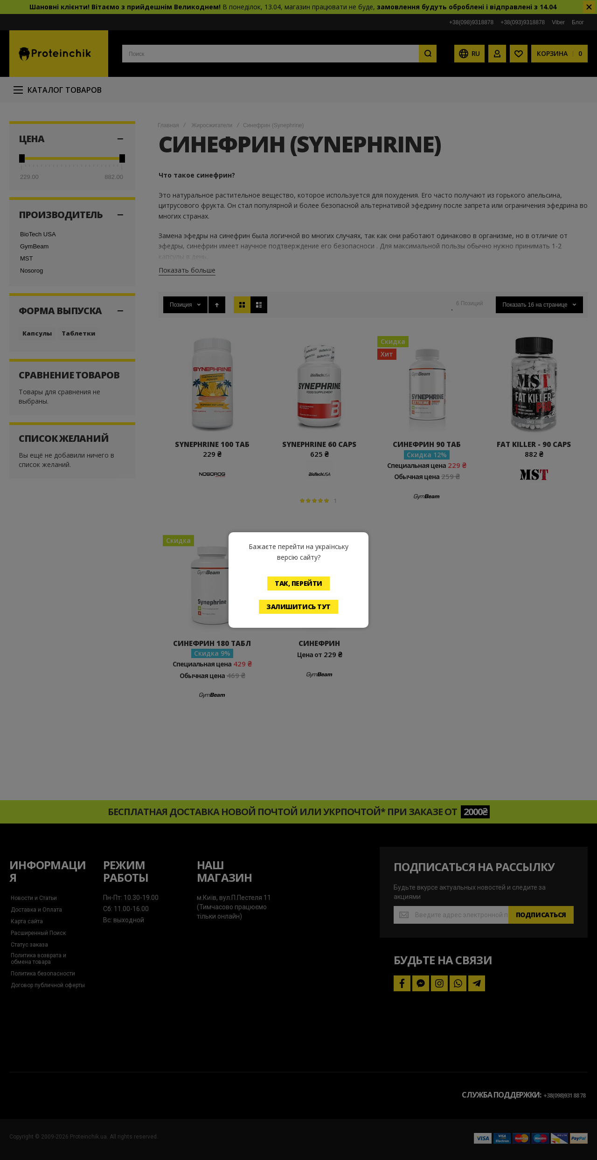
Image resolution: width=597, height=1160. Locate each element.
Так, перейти (298, 583)
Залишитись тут (298, 606)
